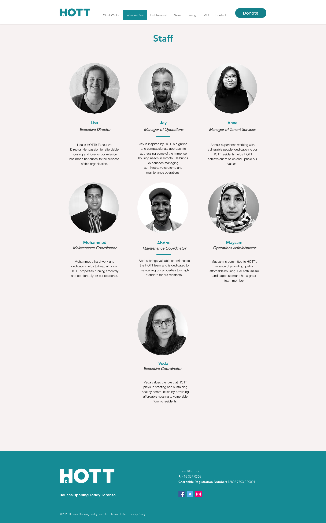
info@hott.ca (191, 471)
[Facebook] (181, 494)
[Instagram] (198, 494)
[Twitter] (190, 494)
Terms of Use (119, 514)
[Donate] (250, 13)
